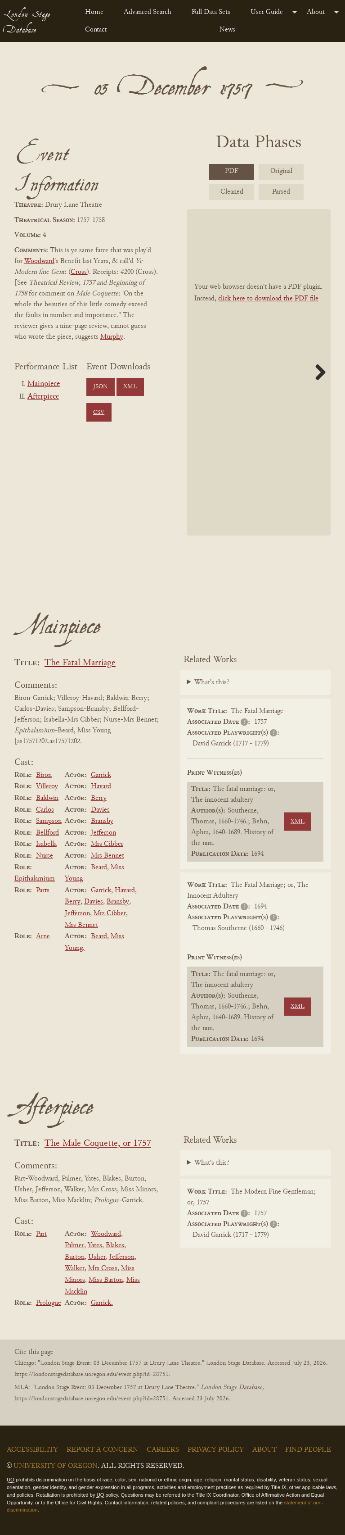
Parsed (281, 191)
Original (281, 171)
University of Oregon (55, 1466)
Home (94, 12)
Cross (79, 272)
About (316, 12)
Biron (44, 775)
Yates (95, 1245)
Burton (75, 1257)
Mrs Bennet (107, 855)
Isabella (46, 844)
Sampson (49, 821)
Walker (75, 1268)
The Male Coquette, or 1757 (98, 1144)
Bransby (102, 821)
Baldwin (47, 798)
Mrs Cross (102, 1268)
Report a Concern (102, 1449)
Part (41, 1234)
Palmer (74, 1245)
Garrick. (102, 1303)
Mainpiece (43, 384)
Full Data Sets (211, 12)
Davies (100, 809)
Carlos (45, 809)
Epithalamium (34, 878)
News (227, 29)
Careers (163, 1449)
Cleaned (231, 191)
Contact (96, 29)
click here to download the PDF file (268, 298)
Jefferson (103, 832)
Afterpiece (43, 397)
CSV (98, 412)
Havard (101, 786)
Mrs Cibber (107, 844)
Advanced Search (147, 12)
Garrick (101, 775)
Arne (43, 936)
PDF (231, 171)
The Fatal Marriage (80, 663)
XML (130, 387)
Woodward (39, 261)
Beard (99, 867)
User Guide (267, 12)
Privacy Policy (216, 1449)
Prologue (48, 1303)
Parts (42, 890)
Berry (99, 798)
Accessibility (32, 1449)
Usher (97, 1257)
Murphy (111, 337)
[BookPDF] (259, 372)
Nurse (44, 855)
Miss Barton (106, 1280)
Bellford (47, 832)
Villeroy (47, 786)
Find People (308, 1449)
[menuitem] (97, 12)
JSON (100, 387)
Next (317, 372)
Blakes (115, 1245)
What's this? (211, 682)
